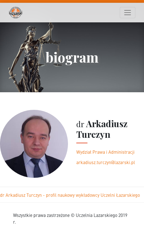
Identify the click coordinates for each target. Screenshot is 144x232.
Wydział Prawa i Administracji (105, 152)
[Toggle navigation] (127, 12)
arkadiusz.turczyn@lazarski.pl (105, 162)
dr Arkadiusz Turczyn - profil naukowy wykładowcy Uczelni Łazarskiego (70, 195)
